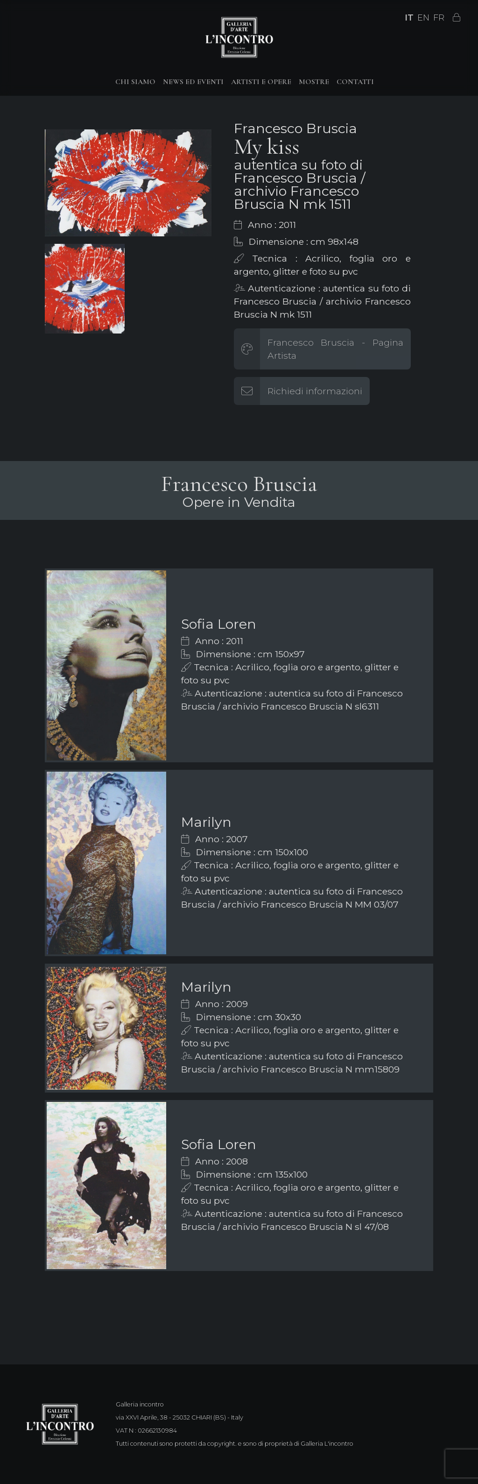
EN (423, 18)
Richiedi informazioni (314, 391)
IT (409, 18)
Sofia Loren (218, 624)
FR (438, 18)
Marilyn (206, 822)
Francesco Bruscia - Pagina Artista (335, 349)
